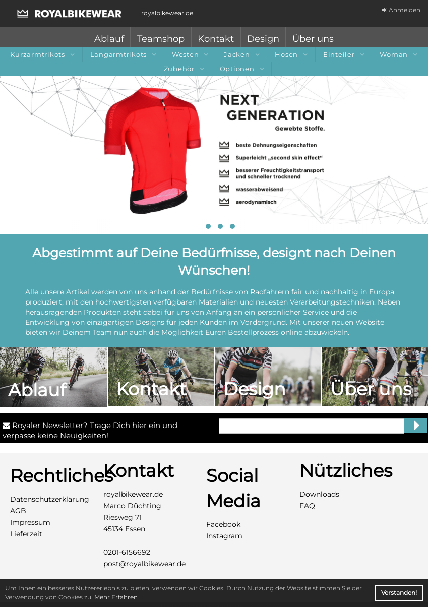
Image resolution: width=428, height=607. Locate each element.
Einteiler (343, 54)
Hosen (291, 54)
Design (263, 38)
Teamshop (161, 38)
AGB (18, 510)
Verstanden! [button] (399, 592)
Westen (190, 54)
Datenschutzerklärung (49, 499)
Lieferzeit (26, 533)
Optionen (242, 69)
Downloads (319, 494)
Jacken (241, 54)
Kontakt (216, 38)
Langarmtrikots (123, 54)
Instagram (224, 535)
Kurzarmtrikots (42, 54)
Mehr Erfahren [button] (116, 597)
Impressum (30, 522)
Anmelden (401, 10)
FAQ (307, 505)
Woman (398, 54)
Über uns (313, 38)
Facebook (223, 524)
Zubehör (184, 69)
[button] (196, 226)
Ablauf (109, 38)
